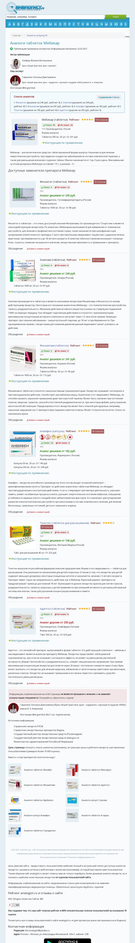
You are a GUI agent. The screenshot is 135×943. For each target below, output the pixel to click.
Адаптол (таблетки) (52, 608)
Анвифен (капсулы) (52, 431)
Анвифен (80, 106)
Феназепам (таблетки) (54, 345)
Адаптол (63, 110)
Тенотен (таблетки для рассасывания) (64, 523)
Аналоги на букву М (37, 35)
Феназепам (33, 106)
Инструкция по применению (64, 143)
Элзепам (67, 102)
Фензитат (21, 102)
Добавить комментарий (38, 248)
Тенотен (18, 110)
